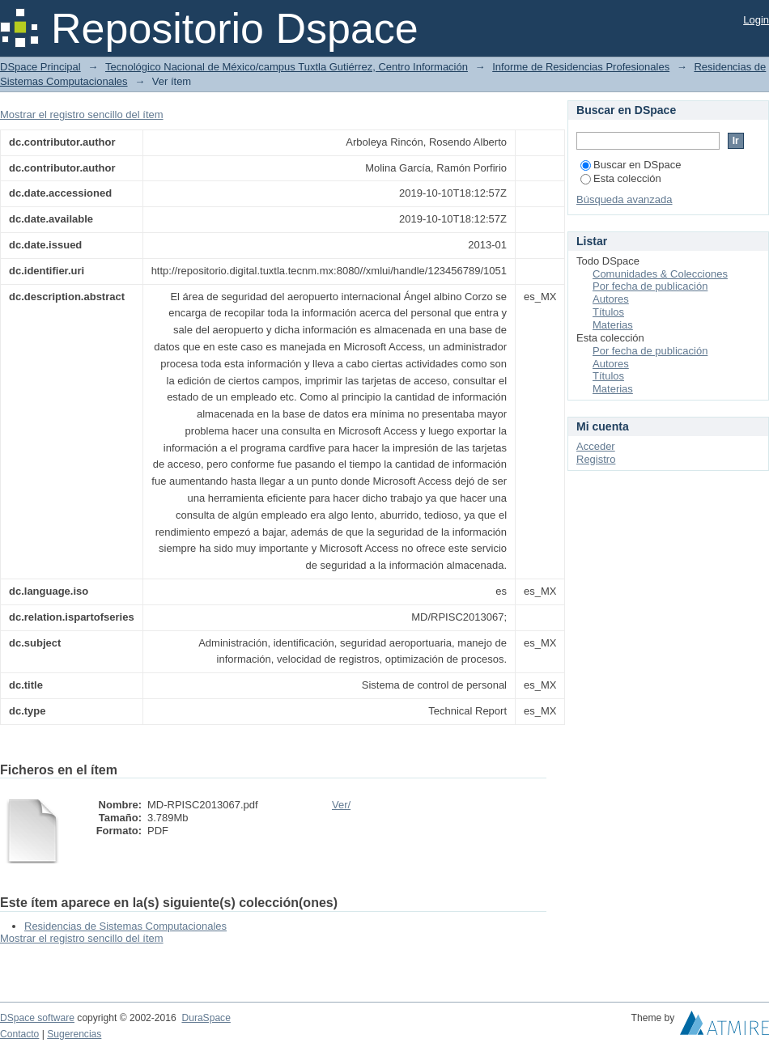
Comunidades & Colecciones (660, 274)
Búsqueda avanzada (624, 199)
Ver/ (341, 805)
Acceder (595, 446)
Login (756, 20)
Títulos (608, 312)
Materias (613, 325)
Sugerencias (74, 1034)
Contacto (19, 1034)
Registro (595, 459)
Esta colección (620, 178)
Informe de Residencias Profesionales (580, 67)
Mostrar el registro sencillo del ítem (82, 114)
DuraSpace (205, 1018)
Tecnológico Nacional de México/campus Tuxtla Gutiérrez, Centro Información (286, 67)
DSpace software (37, 1018)
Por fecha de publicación (650, 286)
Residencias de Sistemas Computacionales (125, 926)
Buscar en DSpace (630, 165)
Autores (611, 299)
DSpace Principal (40, 67)
